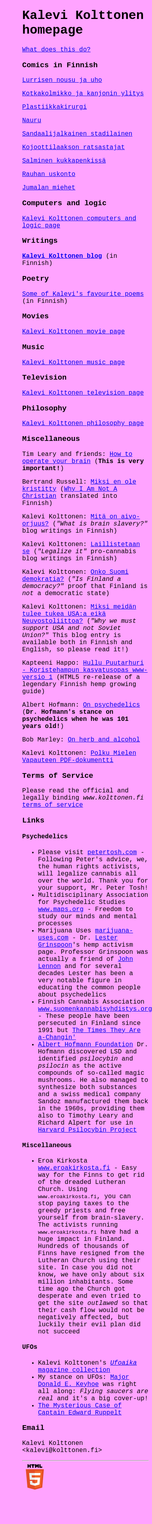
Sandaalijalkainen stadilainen (77, 134)
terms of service (52, 805)
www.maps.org (61, 909)
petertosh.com (112, 852)
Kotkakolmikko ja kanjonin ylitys (83, 93)
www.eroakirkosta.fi (74, 1168)
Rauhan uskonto (48, 174)
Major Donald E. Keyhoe (83, 1382)
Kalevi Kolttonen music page (73, 362)
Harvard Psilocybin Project (87, 1130)
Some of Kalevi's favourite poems (83, 294)
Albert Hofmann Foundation (85, 1044)
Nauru (31, 120)
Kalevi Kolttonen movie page (73, 331)
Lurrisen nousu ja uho (62, 80)
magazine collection (87, 1367)
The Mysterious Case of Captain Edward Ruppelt (80, 1410)
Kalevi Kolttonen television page (83, 393)
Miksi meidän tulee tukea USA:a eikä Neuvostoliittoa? (79, 614)
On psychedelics (111, 705)
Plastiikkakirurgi (54, 107)
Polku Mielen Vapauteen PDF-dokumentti (79, 757)
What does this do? (56, 49)
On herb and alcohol (104, 739)
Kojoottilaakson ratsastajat (73, 147)
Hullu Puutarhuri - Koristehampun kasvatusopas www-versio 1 (85, 670)
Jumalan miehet (48, 187)
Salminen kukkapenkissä (64, 161)
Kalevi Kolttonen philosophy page (83, 423)
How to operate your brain (77, 458)
